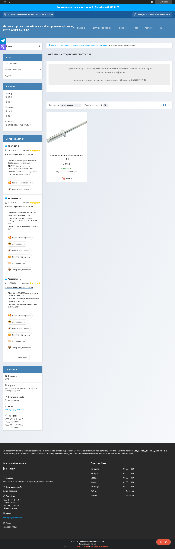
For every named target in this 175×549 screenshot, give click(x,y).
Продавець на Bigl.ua (87, 544)
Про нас (123, 28)
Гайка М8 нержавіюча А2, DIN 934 (22, 213)
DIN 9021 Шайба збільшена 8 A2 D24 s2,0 (23, 227)
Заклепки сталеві (81, 46)
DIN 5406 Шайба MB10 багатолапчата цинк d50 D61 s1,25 (23, 300)
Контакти (149, 28)
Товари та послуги (13, 70)
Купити (69, 178)
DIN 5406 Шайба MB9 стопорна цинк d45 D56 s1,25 (23, 305)
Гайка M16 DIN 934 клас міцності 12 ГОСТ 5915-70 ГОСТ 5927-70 (22, 173)
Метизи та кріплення (61, 46)
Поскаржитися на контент (79, 546)
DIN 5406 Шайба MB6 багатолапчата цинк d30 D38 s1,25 (23, 294)
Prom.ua (100, 541)
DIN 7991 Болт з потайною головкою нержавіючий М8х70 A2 (22, 167)
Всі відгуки (22, 357)
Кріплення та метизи (101, 28)
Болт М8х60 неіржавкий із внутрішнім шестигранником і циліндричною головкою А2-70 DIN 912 (22, 219)
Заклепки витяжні (99, 46)
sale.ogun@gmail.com (14, 409)
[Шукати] (39, 46)
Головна (81, 28)
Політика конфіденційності (100, 546)
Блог (135, 28)
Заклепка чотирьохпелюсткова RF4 (66, 157)
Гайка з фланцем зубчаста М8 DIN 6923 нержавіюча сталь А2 (22, 161)
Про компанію (11, 63)
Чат (163, 542)
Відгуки (8, 76)
